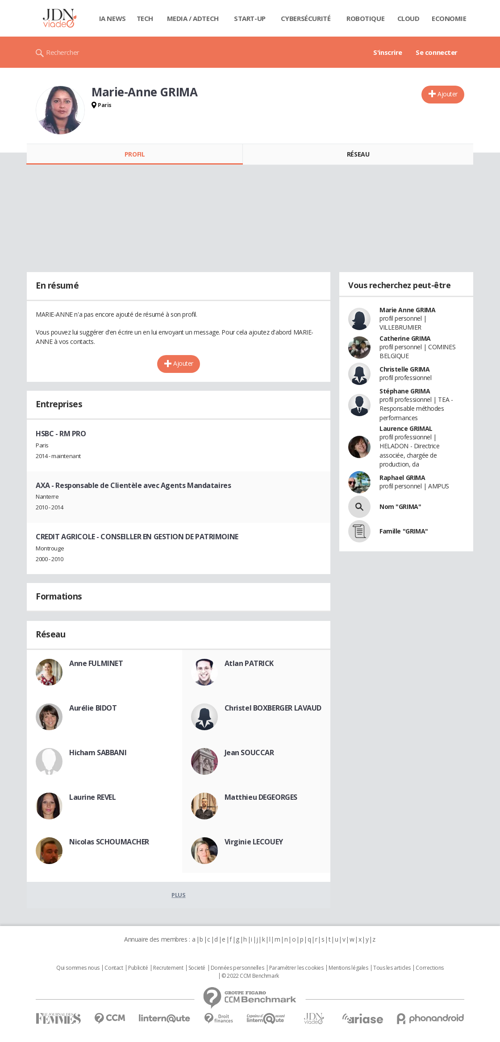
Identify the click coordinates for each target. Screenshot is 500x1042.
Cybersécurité (306, 18)
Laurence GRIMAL (406, 428)
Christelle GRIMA (404, 369)
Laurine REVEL (92, 797)
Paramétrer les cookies (296, 968)
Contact (113, 968)
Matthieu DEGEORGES (261, 797)
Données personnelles (237, 968)
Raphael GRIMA (402, 477)
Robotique (365, 18)
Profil (135, 154)
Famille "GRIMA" (403, 531)
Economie (449, 18)
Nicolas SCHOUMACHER (109, 842)
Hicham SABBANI (97, 752)
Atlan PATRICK (249, 663)
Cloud (408, 18)
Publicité (138, 968)
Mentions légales (348, 968)
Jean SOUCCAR (249, 752)
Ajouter (448, 94)
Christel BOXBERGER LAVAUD (273, 708)
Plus (178, 895)
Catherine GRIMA (405, 338)
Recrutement (168, 968)
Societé (196, 968)
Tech (145, 18)
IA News (112, 18)
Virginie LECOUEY (254, 842)
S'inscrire (387, 52)
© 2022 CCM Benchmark (250, 976)
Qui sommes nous (78, 968)
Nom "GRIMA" (400, 506)
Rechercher (62, 52)
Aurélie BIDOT (93, 708)
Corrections (429, 968)
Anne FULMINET (96, 663)
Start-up (250, 18)
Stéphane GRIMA (404, 391)
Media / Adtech (193, 18)
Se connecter (437, 52)
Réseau (358, 154)
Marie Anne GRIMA (407, 310)
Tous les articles (392, 968)
